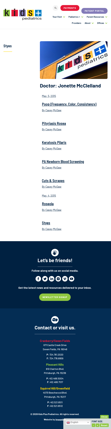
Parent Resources (95, 16)
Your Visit (57, 16)
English (72, 422)
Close (104, 416)
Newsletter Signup (54, 297)
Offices (100, 23)
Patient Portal (94, 11)
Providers (76, 23)
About (87, 23)
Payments (70, 8)
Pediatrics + (74, 16)
